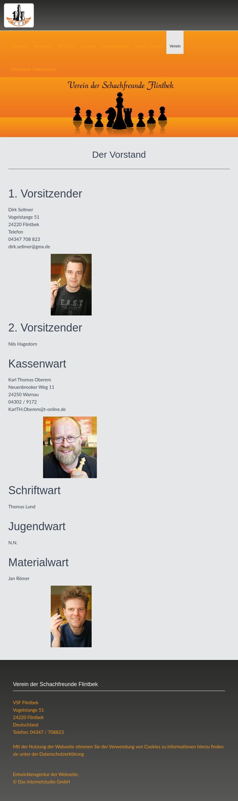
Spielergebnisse (115, 46)
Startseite (19, 46)
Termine (88, 46)
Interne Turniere (149, 46)
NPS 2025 (66, 46)
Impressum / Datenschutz (33, 69)
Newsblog (43, 46)
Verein (174, 46)
